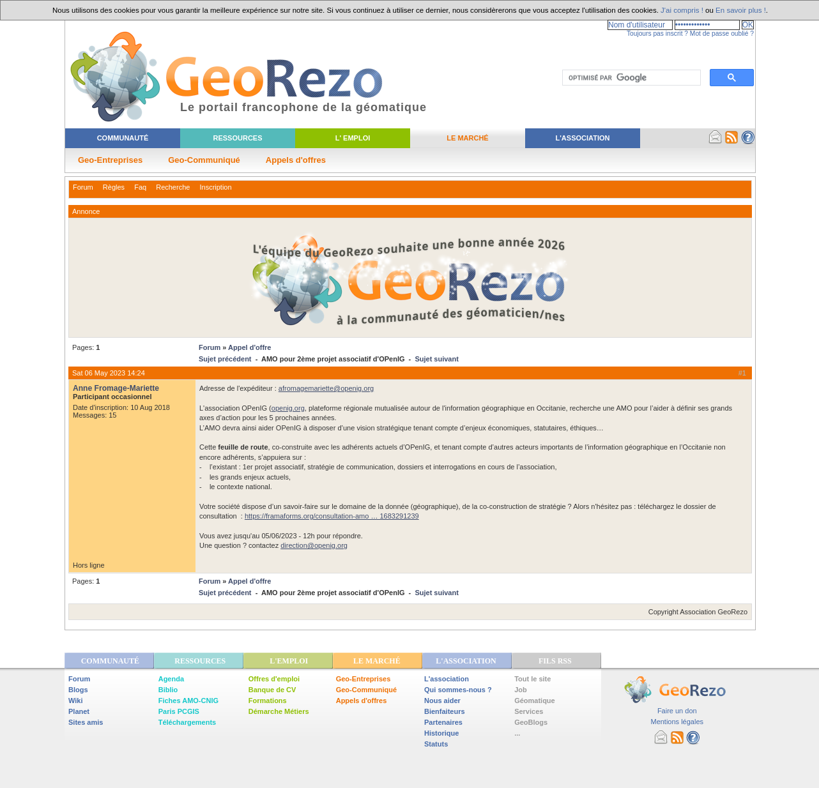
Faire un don (677, 711)
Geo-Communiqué (204, 160)
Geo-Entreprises (110, 160)
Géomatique (534, 700)
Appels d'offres (296, 160)
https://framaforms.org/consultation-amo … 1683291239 (332, 516)
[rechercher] (630, 77)
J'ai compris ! (682, 10)
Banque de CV (272, 689)
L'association (446, 679)
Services (528, 711)
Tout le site (532, 679)
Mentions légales (676, 721)
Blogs (78, 689)
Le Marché (467, 138)
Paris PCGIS (178, 711)
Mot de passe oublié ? (722, 33)
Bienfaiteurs (444, 711)
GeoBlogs (530, 722)
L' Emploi (353, 138)
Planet (78, 711)
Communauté (123, 138)
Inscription (215, 187)
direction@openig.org (314, 545)
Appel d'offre (249, 347)
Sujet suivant (436, 359)
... (517, 733)
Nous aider (442, 700)
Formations (268, 700)
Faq (140, 187)
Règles (114, 187)
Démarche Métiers (279, 711)
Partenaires (443, 722)
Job (520, 689)
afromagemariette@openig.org (326, 388)
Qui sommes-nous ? (458, 689)
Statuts (436, 744)
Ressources (237, 138)
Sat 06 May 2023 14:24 (108, 373)
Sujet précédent (225, 359)
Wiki (75, 700)
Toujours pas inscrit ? (657, 33)
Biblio (168, 689)
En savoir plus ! (741, 10)
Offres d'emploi (274, 679)
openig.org (288, 408)
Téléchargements (187, 722)
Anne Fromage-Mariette (116, 388)
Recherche (173, 187)
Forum (83, 187)
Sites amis (85, 722)
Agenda (171, 679)
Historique (441, 733)
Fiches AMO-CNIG (188, 700)
